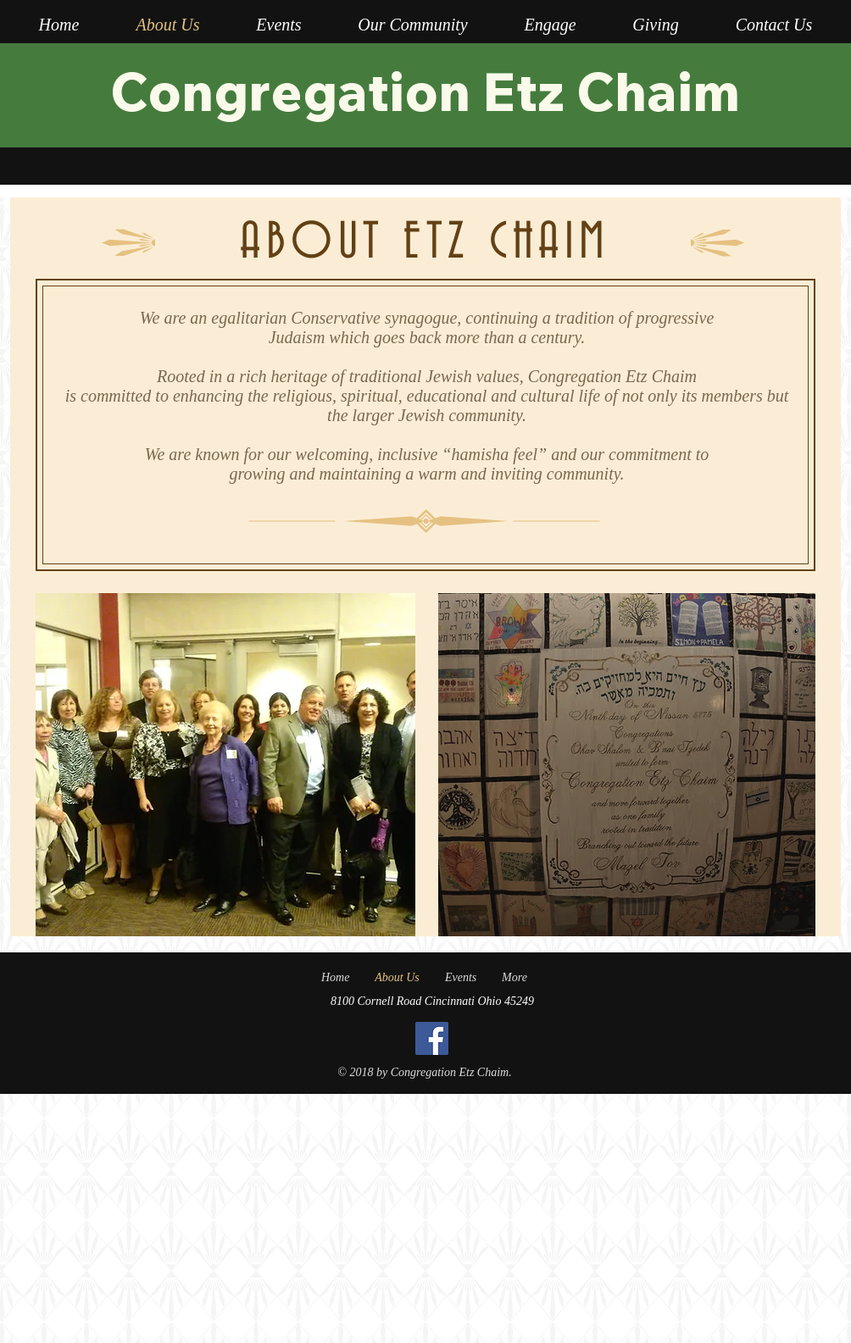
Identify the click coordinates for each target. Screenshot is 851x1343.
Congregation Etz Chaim (425, 91)
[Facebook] (431, 1038)
